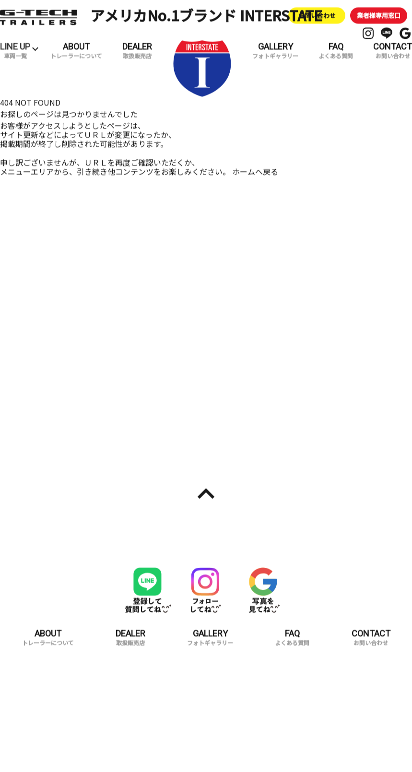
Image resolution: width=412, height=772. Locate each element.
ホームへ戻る (255, 162)
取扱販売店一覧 (103, 399)
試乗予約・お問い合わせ (309, 399)
